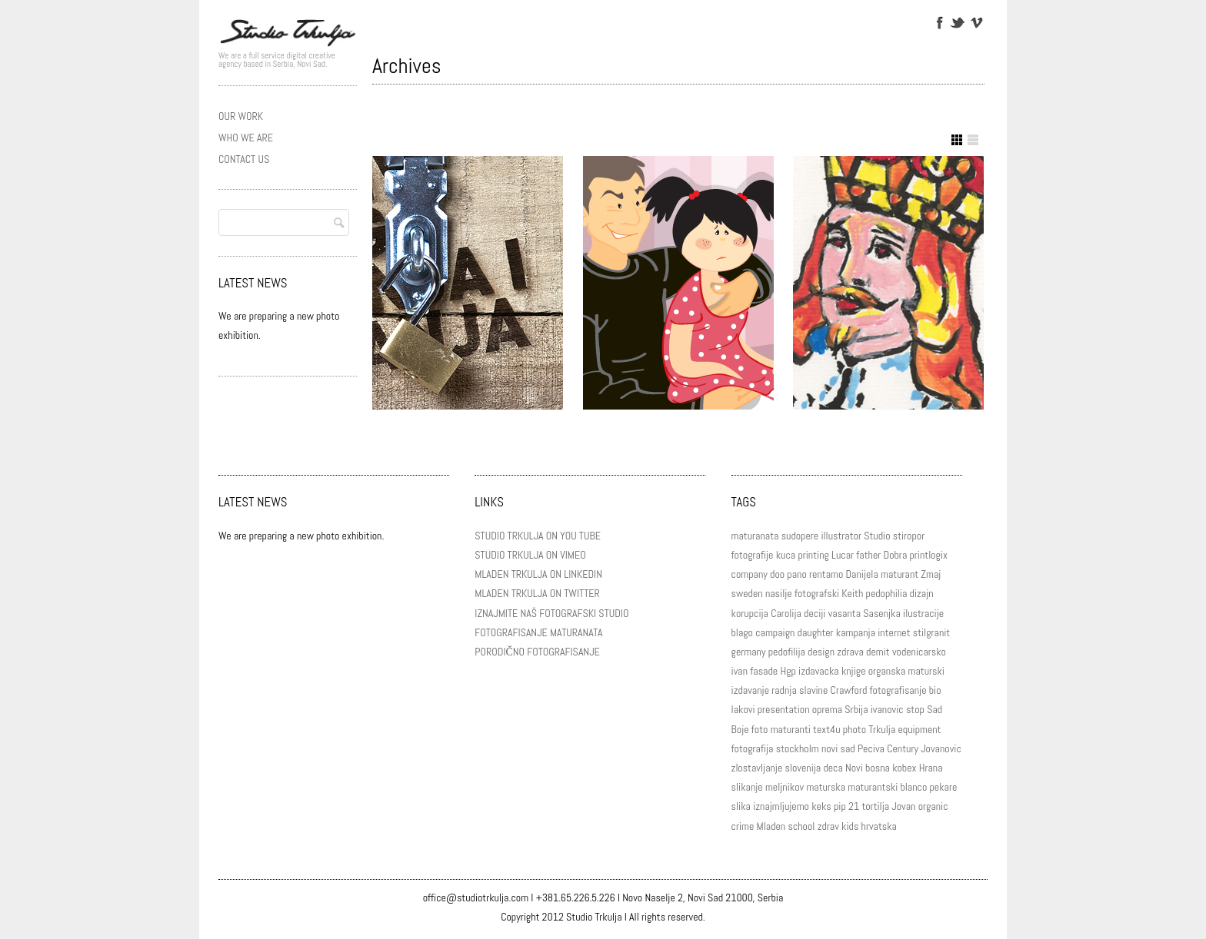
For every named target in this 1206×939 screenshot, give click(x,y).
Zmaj (931, 574)
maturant (899, 574)
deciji (814, 613)
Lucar (842, 555)
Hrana (931, 768)
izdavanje (750, 690)
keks (821, 806)
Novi (854, 768)
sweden (747, 593)
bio (935, 690)
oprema (827, 709)
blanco (914, 787)
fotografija (752, 748)
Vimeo (975, 21)
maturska (825, 787)
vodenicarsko (919, 652)
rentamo (826, 574)
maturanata (755, 535)
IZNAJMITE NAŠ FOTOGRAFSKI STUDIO (551, 613)
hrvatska (879, 826)
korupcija (749, 613)
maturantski (873, 787)
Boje (740, 729)
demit (878, 652)
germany (748, 652)
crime (743, 826)
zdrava (850, 652)
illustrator (841, 535)
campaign (775, 632)
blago (742, 632)
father (868, 555)
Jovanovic (941, 748)
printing (813, 555)
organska (887, 671)
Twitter (957, 21)
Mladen (771, 826)
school (801, 826)
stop (915, 709)
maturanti (791, 729)
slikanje (747, 787)
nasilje (778, 593)
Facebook (938, 21)
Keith (852, 593)
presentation (784, 709)
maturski (926, 671)
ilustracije (923, 613)
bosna (877, 768)
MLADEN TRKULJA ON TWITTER (537, 593)
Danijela (862, 574)
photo (854, 729)
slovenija (803, 768)
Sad (934, 709)
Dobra (896, 555)
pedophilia (887, 593)
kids (849, 826)
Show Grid (956, 139)
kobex (904, 768)
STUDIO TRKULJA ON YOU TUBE (538, 535)
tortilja (875, 806)
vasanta (844, 613)
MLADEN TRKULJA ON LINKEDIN (538, 574)
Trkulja (881, 729)
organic (933, 806)
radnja (784, 690)
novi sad (838, 748)
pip (840, 806)
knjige (853, 671)
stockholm (797, 748)
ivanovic (887, 709)
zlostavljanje (757, 768)
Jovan (903, 806)
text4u (826, 729)
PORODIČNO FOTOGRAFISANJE (537, 652)
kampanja (855, 632)
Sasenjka (882, 613)
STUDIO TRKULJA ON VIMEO (530, 555)
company (749, 574)
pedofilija (786, 652)
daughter (816, 632)
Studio (877, 535)
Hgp (787, 671)
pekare (943, 787)
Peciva (871, 748)
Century (902, 748)
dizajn (922, 593)
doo (777, 574)
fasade (764, 671)
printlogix (928, 555)
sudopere (800, 535)
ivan (739, 671)
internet (894, 632)
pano (796, 574)
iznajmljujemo (781, 806)
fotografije (752, 555)
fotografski (817, 593)
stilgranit (932, 632)
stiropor (908, 535)
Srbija (856, 709)
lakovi (743, 709)
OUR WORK (240, 116)
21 (853, 806)
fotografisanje (898, 690)
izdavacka (818, 671)
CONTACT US (243, 159)
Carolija (786, 613)
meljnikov (784, 787)
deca (832, 768)
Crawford (849, 690)
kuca (785, 555)
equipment (919, 729)
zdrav (828, 826)
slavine (813, 690)
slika (741, 806)
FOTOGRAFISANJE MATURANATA (538, 632)
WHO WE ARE (245, 137)
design (821, 652)
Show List (973, 139)
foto (759, 729)
